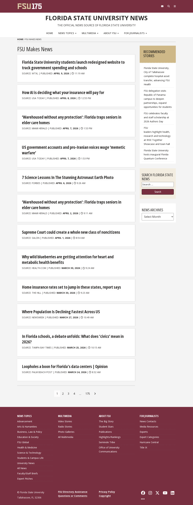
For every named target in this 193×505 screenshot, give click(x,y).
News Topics (67, 33)
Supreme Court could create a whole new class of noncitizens (70, 230)
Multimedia (90, 33)
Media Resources (149, 423)
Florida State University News (96, 17)
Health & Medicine (27, 444)
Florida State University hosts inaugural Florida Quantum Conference (156, 154)
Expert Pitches (25, 475)
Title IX (143, 444)
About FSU (111, 33)
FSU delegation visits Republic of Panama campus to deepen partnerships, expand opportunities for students (158, 99)
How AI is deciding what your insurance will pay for (62, 92)
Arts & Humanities (27, 423)
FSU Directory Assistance (72, 488)
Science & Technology (29, 449)
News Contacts (148, 418)
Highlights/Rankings (110, 434)
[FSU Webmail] (160, 6)
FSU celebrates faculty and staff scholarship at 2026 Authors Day (156, 117)
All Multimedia (65, 434)
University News (26, 460)
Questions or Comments (72, 492)
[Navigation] (174, 6)
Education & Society (28, 434)
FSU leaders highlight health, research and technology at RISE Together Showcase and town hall (157, 136)
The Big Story (106, 418)
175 (87, 390)
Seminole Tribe (107, 439)
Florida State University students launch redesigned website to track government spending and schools (72, 64)
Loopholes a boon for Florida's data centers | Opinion (64, 363)
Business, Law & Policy (29, 428)
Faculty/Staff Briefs (27, 470)
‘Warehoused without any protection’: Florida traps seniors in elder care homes (75, 118)
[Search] (167, 6)
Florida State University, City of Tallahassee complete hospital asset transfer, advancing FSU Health (157, 76)
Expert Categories (149, 434)
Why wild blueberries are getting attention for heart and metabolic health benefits (75, 257)
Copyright (105, 492)
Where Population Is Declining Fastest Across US (60, 309)
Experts (144, 428)
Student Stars (106, 423)
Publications (105, 428)
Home (49, 33)
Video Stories (65, 418)
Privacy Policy (107, 488)
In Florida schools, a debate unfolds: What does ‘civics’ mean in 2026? (71, 336)
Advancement (24, 418)
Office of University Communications (109, 446)
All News (22, 465)
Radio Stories (65, 423)
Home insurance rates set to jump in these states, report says (70, 284)
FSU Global (23, 439)
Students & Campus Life (30, 454)
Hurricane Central (149, 439)
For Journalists (135, 33)
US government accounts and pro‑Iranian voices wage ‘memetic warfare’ (72, 148)
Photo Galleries (66, 428)
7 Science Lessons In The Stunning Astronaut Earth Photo (67, 176)
